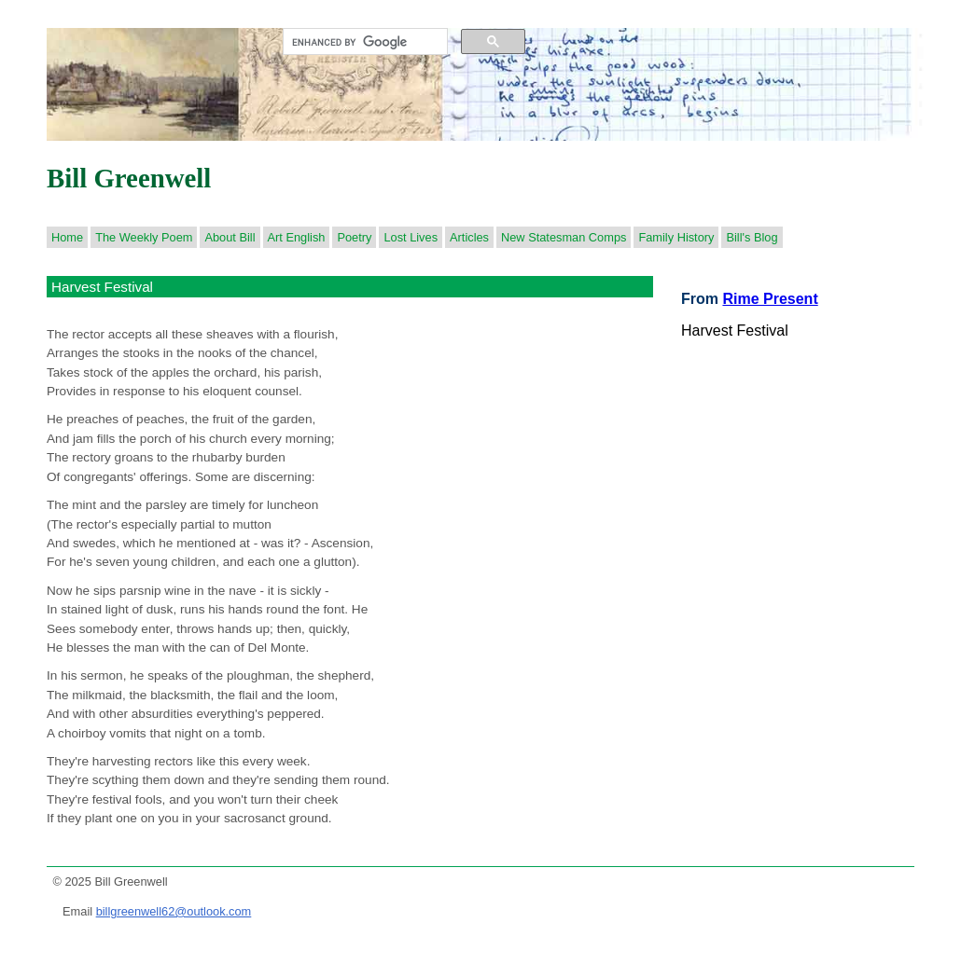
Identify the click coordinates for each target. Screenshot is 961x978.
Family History (676, 237)
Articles (469, 237)
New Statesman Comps (563, 237)
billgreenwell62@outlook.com (174, 911)
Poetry (354, 237)
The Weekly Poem (143, 237)
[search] (363, 42)
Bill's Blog (751, 237)
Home (67, 237)
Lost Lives (410, 237)
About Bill (229, 237)
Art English (297, 237)
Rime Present (769, 299)
